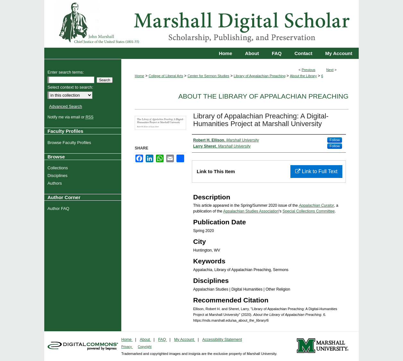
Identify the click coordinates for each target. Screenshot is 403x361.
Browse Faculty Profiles (70, 142)
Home (139, 76)
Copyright (145, 347)
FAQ (162, 339)
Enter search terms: (65, 72)
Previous (308, 70)
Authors (55, 183)
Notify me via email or (71, 117)
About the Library (303, 76)
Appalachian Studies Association (251, 211)
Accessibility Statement (222, 339)
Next (330, 70)
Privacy (127, 347)
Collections (58, 167)
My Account (184, 339)
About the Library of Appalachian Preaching (263, 96)
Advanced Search (65, 106)
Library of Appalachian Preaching (259, 76)
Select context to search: (70, 87)
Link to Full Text (316, 171)
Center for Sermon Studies (208, 76)
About (145, 339)
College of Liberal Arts (166, 76)
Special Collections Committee (308, 211)
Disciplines (58, 175)
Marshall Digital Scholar (201, 24)
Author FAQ (59, 208)
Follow (335, 140)
